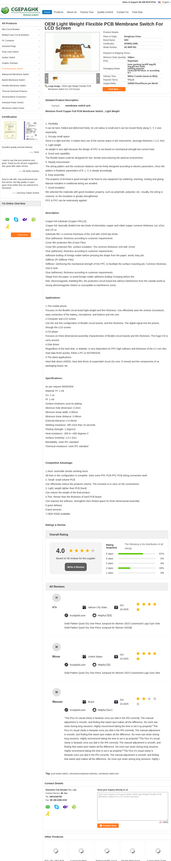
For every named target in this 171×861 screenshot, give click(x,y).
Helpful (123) (105, 615)
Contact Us (122, 12)
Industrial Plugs (9, 46)
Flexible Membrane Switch (14, 85)
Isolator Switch (8, 57)
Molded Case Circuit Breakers (15, 35)
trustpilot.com (78, 615)
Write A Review (75, 567)
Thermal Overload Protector (14, 91)
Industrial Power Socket (12, 102)
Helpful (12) (104, 664)
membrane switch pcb (109, 773)
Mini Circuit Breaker (11, 29)
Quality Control (105, 12)
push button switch (59, 773)
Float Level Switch (10, 52)
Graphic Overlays (10, 63)
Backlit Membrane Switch (13, 80)
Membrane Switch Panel (13, 108)
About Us (72, 12)
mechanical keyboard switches (83, 773)
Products (58, 12)
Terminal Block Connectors (14, 97)
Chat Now (137, 12)
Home (47, 12)
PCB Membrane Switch (12, 69)
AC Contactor (8, 40)
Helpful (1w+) (105, 710)
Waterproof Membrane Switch (15, 74)
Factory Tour (87, 12)
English (166, 2)
